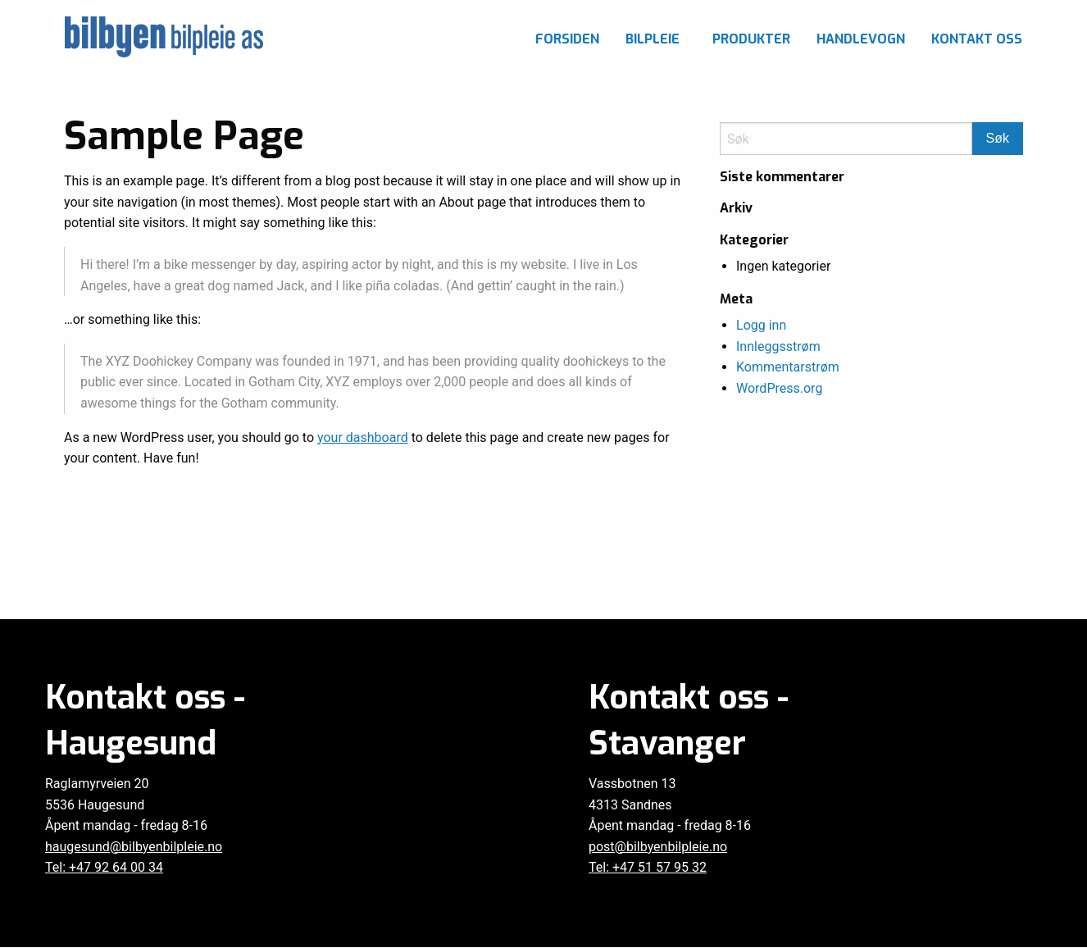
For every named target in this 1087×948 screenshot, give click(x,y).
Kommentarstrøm (787, 367)
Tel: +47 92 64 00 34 (104, 867)
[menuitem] (567, 34)
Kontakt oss (976, 39)
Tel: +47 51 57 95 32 (648, 867)
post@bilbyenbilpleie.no (658, 847)
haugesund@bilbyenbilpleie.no (133, 847)
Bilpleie (652, 39)
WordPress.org (779, 388)
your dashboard (362, 437)
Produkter (751, 39)
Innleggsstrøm (778, 346)
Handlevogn (860, 39)
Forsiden (567, 39)
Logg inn (761, 325)
